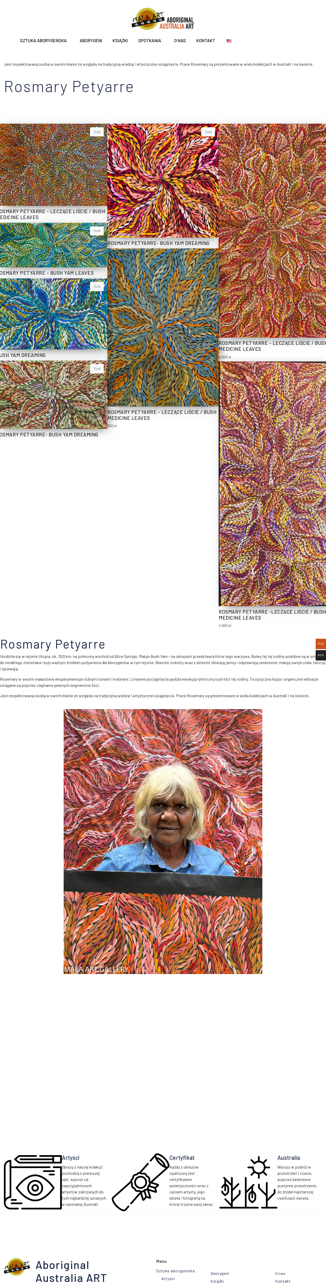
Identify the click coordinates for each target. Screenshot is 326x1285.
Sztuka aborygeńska (43, 40)
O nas (180, 40)
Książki (120, 40)
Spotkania (149, 40)
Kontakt (205, 40)
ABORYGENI (91, 40)
